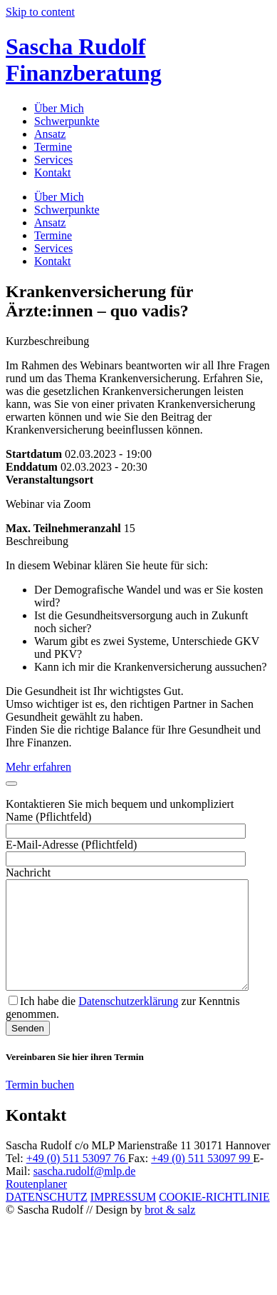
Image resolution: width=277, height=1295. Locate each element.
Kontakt (52, 172)
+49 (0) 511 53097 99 (202, 1180)
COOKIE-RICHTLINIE (214, 1218)
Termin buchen (40, 1106)
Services (53, 160)
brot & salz (170, 1231)
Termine (53, 147)
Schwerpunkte (67, 121)
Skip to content (40, 12)
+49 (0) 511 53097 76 (77, 1180)
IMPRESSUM (123, 1218)
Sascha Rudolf (84, 60)
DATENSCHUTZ (47, 1218)
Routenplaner (36, 1205)
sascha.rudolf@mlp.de (84, 1192)
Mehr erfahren (38, 767)
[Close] (11, 783)
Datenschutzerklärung (128, 1022)
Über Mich (59, 108)
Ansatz (50, 134)
